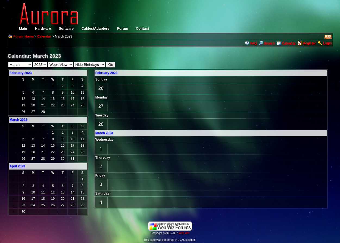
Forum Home (23, 36)
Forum (122, 28)
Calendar (44, 36)
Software (66, 28)
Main (23, 28)
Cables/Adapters (96, 28)
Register (309, 43)
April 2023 (17, 166)
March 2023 (104, 133)
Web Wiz (184, 233)
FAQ (253, 43)
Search (267, 43)
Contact (142, 28)
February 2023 (21, 73)
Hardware (43, 28)
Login (327, 43)
